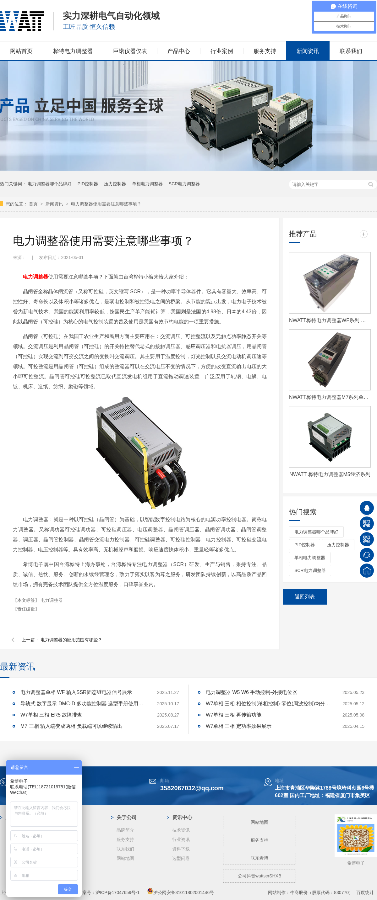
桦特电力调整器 (73, 51)
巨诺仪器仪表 (130, 51)
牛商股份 (299, 892)
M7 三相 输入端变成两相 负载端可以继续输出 (71, 726)
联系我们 (351, 51)
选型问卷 (181, 858)
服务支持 (265, 51)
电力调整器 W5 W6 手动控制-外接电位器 (251, 692)
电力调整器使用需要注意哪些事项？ (106, 203)
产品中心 (178, 51)
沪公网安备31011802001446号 (180, 892)
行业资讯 (181, 839)
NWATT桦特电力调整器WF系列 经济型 (330, 320)
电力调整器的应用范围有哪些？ (71, 639)
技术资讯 (181, 830)
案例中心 (71, 817)
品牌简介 (125, 830)
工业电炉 (70, 867)
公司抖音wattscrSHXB (259, 875)
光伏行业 (70, 830)
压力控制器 (115, 183)
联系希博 (259, 857)
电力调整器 (35, 276)
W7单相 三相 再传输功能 (233, 714)
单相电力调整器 (147, 183)
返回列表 (305, 596)
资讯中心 (182, 817)
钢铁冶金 (70, 839)
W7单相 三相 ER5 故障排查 (51, 714)
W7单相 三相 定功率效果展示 (238, 726)
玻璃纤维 (70, 858)
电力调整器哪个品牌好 (50, 183)
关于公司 (127, 817)
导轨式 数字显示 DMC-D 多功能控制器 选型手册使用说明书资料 (83, 703)
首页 (34, 203)
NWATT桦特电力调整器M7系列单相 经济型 (330, 397)
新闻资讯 (308, 51)
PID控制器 (88, 183)
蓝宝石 (67, 848)
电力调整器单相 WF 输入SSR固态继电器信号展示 (76, 692)
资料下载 (181, 848)
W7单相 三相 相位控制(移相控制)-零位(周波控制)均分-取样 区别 (268, 703)
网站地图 (125, 858)
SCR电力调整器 (184, 183)
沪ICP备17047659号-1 (117, 892)
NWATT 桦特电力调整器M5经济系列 (329, 474)
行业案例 (221, 51)
